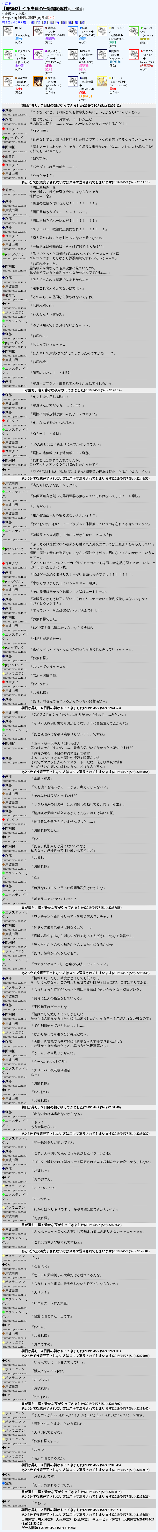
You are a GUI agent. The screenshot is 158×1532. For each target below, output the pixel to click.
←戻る (7, 3)
